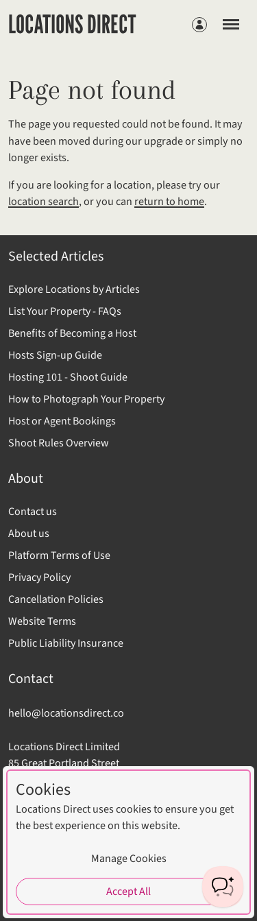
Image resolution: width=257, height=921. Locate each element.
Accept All (128, 891)
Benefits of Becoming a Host (72, 333)
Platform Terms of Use (59, 555)
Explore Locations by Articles (74, 289)
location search (43, 201)
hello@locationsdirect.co (66, 713)
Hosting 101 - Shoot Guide (67, 377)
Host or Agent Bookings (62, 421)
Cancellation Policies (55, 599)
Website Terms (42, 621)
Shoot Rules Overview (58, 443)
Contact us (32, 511)
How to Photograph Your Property (86, 399)
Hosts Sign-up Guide (55, 355)
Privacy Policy (39, 577)
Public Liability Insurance (65, 643)
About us (28, 533)
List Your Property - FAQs (64, 311)
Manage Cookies (129, 858)
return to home (169, 201)
